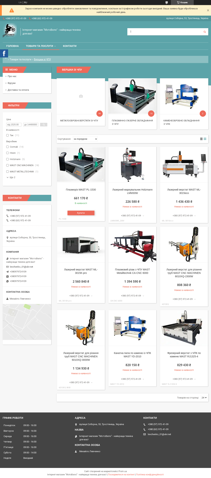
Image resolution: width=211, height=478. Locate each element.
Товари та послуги (39, 46)
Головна (12, 46)
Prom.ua (123, 471)
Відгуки (11, 83)
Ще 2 (12, 177)
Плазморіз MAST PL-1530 (81, 189)
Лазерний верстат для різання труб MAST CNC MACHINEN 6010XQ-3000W (81, 356)
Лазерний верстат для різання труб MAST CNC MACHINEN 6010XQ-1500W (184, 273)
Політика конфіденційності (150, 474)
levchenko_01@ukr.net (21, 266)
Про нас (12, 76)
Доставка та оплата (18, 90)
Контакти (69, 46)
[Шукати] (204, 31)
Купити (81, 213)
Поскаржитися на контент (121, 474)
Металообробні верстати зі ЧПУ (79, 120)
